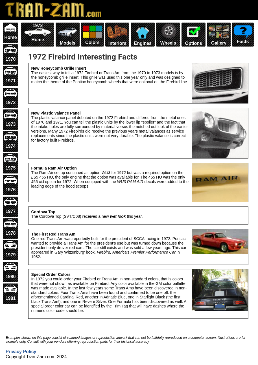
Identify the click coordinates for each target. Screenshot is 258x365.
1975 (10, 162)
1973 (10, 118)
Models (67, 34)
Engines (142, 34)
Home (10, 31)
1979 (10, 249)
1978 (10, 227)
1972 (10, 96)
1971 (10, 75)
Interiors (117, 34)
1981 (10, 292)
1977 (10, 205)
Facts (243, 33)
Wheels (168, 34)
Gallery (218, 34)
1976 (10, 183)
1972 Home (38, 32)
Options (193, 34)
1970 (10, 53)
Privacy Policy (21, 351)
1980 (10, 270)
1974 (10, 140)
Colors (93, 34)
